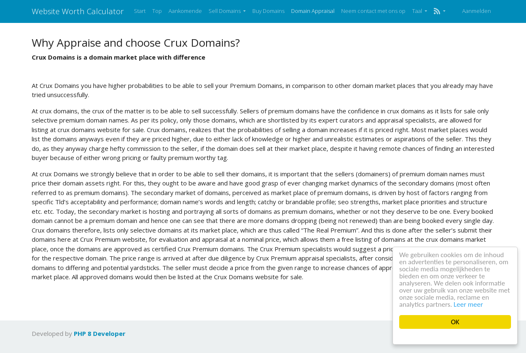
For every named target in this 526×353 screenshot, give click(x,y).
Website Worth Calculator (78, 11)
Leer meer (468, 304)
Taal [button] (417, 11)
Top (157, 11)
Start (140, 11)
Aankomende (185, 11)
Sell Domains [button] (225, 11)
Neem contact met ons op (373, 11)
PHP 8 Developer (100, 333)
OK (455, 322)
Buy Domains (268, 11)
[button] (439, 11)
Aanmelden (476, 11)
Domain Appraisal (313, 11)
